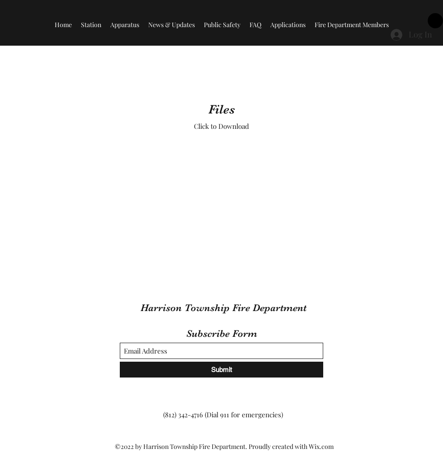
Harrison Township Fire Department (223, 307)
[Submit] (221, 370)
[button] (435, 20)
